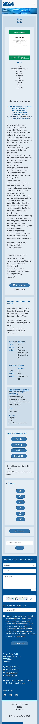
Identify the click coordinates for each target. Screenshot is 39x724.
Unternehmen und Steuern (16, 255)
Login (11, 420)
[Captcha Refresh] (31, 598)
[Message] (19, 582)
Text (19, 439)
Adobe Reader (19, 309)
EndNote (18, 456)
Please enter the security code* (14, 606)
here (23, 636)
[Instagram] (16, 695)
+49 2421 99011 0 (12, 667)
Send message (19, 643)
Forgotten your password (18, 423)
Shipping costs (19, 289)
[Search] (19, 543)
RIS (18, 450)
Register (12, 418)
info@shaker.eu (11, 673)
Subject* (7, 565)
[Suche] (19, 548)
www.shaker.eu (11, 676)
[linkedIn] (4, 695)
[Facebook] (10, 695)
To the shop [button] (19, 531)
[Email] (19, 571)
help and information (18, 314)
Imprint (19, 707)
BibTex (19, 445)
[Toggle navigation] (33, 4)
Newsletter (19, 709)
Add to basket (19, 285)
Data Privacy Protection (19, 704)
